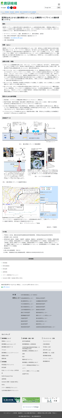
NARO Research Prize (7, 376)
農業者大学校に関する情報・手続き (47, 413)
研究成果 (12, 12)
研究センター (17, 298)
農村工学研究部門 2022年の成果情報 (28, 12)
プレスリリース (47, 341)
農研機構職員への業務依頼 (29, 344)
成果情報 (17, 12)
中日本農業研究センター (27, 304)
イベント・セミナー (48, 358)
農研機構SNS (46, 361)
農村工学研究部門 (25, 312)
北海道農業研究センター (27, 298)
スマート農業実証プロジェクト (9, 387)
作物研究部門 (24, 318)
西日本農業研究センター (27, 306)
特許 (23, 356)
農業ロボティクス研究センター (44, 315)
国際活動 (4, 358)
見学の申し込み (47, 349)
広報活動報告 (46, 344)
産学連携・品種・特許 (28, 338)
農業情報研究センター (41, 312)
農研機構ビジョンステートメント (10, 352)
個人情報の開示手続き (24, 416)
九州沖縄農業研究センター (27, 309)
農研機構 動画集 (47, 355)
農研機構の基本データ (7, 347)
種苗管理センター (40, 324)
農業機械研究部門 (25, 315)
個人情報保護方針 (36, 416)
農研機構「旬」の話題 (48, 352)
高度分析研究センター (41, 321)
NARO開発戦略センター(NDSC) (29, 294)
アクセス (4, 349)
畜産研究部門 (24, 321)
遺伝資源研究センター (41, 318)
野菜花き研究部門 (40, 298)
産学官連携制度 (26, 341)
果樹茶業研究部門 (25, 327)
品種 (23, 353)
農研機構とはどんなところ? (9, 344)
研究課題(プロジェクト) (8, 364)
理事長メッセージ (6, 341)
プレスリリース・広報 (49, 338)
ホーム (2, 12)
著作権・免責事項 (17, 413)
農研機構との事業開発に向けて (30, 350)
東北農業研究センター (26, 301)
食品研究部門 (24, 324)
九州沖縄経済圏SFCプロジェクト (10, 390)
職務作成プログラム (27, 359)
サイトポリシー (8, 413)
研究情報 (7, 12)
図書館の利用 (5, 355)
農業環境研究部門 (40, 304)
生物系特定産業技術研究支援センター (45, 327)
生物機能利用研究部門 (41, 301)
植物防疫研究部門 (40, 306)
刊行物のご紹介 (47, 347)
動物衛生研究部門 (40, 309)
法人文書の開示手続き (30, 413)
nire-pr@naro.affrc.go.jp (16, 38)
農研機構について (6, 338)
